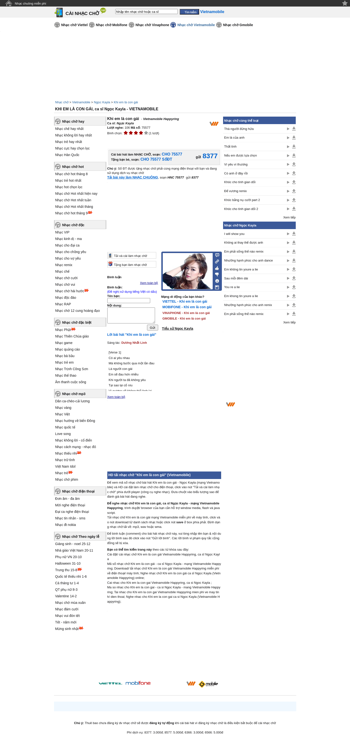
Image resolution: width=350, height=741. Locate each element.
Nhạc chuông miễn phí (30, 3)
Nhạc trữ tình (65, 460)
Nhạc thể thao (66, 375)
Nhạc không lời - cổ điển (73, 440)
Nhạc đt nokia (65, 525)
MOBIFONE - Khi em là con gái (187, 307)
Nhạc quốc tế (65, 427)
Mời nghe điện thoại (70, 505)
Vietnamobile (81, 102)
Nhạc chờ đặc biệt (77, 322)
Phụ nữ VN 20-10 (68, 557)
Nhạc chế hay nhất (69, 129)
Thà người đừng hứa (239, 129)
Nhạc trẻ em (64, 362)
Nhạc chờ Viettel (74, 25)
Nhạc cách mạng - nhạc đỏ (75, 447)
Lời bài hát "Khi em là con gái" (131, 336)
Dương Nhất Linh (134, 344)
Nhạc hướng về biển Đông (75, 421)
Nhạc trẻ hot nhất (68, 180)
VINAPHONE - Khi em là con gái (186, 313)
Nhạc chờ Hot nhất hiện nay (76, 193)
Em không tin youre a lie (241, 269)
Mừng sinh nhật (67, 629)
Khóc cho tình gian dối (240, 182)
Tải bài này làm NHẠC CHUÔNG (132, 177)
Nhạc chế (62, 271)
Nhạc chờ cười (66, 278)
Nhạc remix (63, 265)
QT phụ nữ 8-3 (66, 589)
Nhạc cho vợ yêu (68, 258)
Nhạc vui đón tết (67, 616)
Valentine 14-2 (66, 596)
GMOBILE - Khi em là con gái (184, 318)
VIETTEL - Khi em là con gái (185, 301)
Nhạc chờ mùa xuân (70, 603)
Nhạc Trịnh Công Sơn (71, 369)
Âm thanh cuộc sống (70, 382)
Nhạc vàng (63, 408)
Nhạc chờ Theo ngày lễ (80, 537)
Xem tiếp (289, 217)
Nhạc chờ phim (66, 479)
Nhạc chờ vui (65, 284)
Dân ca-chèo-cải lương (72, 401)
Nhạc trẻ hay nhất (68, 142)
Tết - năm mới (66, 622)
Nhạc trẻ (61, 473)
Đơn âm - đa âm (67, 499)
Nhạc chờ (62, 102)
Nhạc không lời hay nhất (73, 135)
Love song (63, 434)
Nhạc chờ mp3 (74, 394)
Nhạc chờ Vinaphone (152, 25)
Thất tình (230, 146)
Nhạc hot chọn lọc (69, 187)
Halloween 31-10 (68, 563)
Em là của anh (234, 137)
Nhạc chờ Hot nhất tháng (74, 207)
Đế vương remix (235, 191)
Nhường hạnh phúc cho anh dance (248, 260)
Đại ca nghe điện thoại (72, 512)
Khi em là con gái (126, 102)
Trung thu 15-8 (66, 570)
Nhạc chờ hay (73, 121)
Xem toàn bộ (149, 283)
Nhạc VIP (62, 232)
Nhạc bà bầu (65, 356)
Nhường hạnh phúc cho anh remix (248, 305)
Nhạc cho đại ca (67, 245)
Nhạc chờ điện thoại (78, 491)
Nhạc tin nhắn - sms (70, 518)
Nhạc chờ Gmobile (238, 25)
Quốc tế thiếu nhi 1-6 (71, 576)
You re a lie (232, 287)
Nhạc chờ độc (73, 225)
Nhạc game (64, 343)
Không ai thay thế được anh (243, 242)
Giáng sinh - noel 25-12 (73, 544)
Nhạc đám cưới (66, 609)
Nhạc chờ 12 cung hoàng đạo (77, 311)
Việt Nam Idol (65, 466)
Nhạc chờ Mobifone (111, 25)
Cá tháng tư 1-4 (67, 583)
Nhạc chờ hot (73, 167)
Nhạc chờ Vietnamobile (196, 25)
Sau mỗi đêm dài (236, 278)
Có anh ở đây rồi (236, 173)
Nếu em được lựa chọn (240, 155)
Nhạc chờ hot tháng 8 (71, 174)
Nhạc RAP (63, 304)
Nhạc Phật (63, 330)
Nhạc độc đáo (65, 297)
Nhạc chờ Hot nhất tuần (73, 200)
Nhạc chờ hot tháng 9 (71, 213)
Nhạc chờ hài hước (69, 291)
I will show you (234, 234)
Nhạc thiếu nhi (66, 453)
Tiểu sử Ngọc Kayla (177, 328)
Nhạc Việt (62, 414)
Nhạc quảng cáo (67, 349)
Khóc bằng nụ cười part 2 (242, 200)
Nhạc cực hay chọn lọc (72, 148)
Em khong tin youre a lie (241, 296)
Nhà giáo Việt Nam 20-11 (74, 550)
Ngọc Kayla (102, 102)
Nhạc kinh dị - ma (68, 239)
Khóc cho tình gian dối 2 (241, 209)
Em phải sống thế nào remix (244, 251)
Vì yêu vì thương (236, 164)
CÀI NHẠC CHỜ (82, 13)
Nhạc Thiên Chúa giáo (72, 336)
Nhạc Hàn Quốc (67, 155)
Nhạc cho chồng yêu (70, 252)
